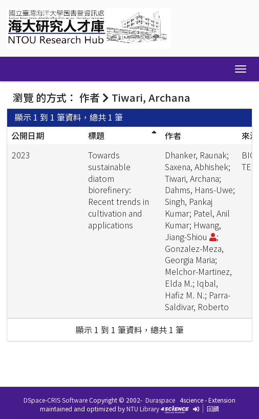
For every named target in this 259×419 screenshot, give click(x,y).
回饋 (213, 408)
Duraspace (160, 399)
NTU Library (142, 408)
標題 (96, 135)
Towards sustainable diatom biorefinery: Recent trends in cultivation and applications (118, 190)
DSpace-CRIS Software (56, 399)
